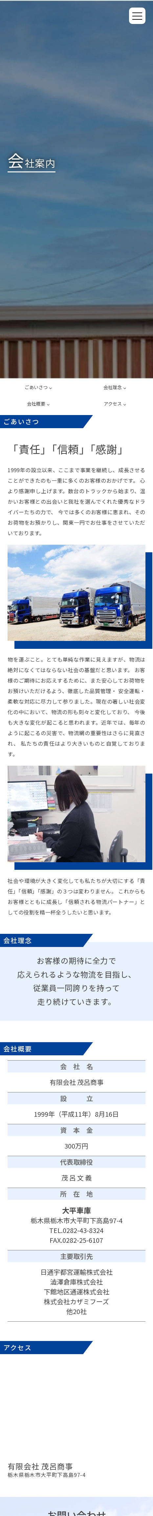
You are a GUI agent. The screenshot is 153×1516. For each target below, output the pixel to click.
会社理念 (114, 387)
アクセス (115, 403)
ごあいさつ (38, 387)
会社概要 (38, 403)
